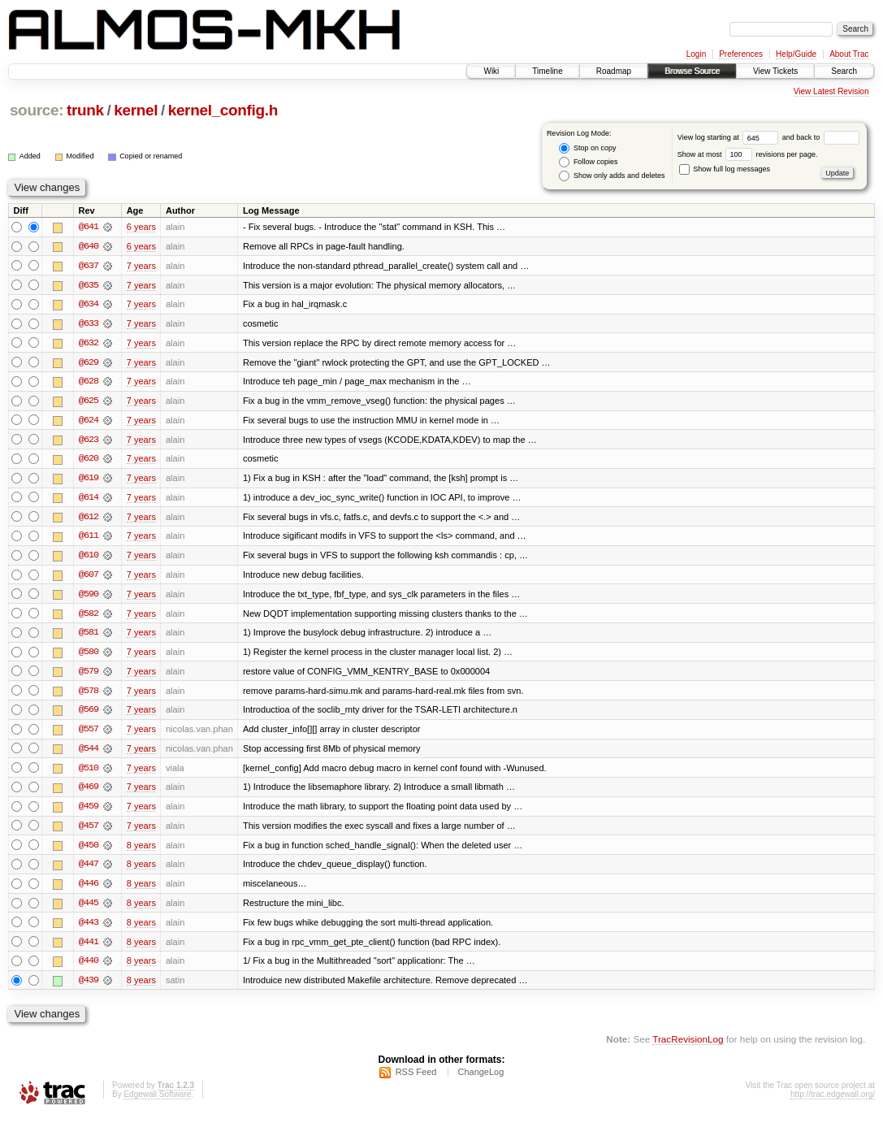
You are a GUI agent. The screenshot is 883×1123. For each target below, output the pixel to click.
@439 (88, 987)
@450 (88, 850)
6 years (141, 227)
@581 (88, 636)
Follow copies (588, 162)
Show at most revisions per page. (747, 154)
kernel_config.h (223, 110)
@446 (88, 889)
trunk (85, 110)
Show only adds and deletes (611, 176)
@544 (88, 753)
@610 (88, 558)
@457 (88, 831)
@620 (88, 460)
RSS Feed (416, 1079)
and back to (820, 137)
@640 (88, 246)
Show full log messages (724, 169)
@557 (88, 733)
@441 (88, 948)
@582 (88, 616)
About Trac (848, 54)
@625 (88, 402)
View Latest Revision (831, 91)
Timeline (547, 71)
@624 (88, 421)
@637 (88, 265)
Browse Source (692, 71)
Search (844, 71)
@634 (88, 304)
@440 (88, 967)
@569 (88, 714)
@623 (88, 441)
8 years (141, 851)
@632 (88, 343)
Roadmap (613, 71)
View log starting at (729, 137)
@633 (88, 324)
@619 (88, 480)
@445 (88, 909)
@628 (88, 382)
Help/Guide (796, 54)
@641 (88, 226)
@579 (88, 675)
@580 (88, 655)
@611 (88, 538)
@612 (88, 519)
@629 (88, 363)
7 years (141, 266)
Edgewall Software (157, 1101)
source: (36, 110)
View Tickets (775, 71)
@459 (88, 811)
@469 (88, 792)
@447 (88, 870)
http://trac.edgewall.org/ (832, 1101)
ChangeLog (480, 1079)
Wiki (491, 71)
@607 (88, 577)
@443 (88, 928)
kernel (136, 110)
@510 (88, 772)
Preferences (741, 54)
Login (696, 54)
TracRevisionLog (687, 1046)
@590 (88, 597)
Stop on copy (587, 148)
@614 (88, 499)
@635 (88, 285)
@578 (88, 694)
